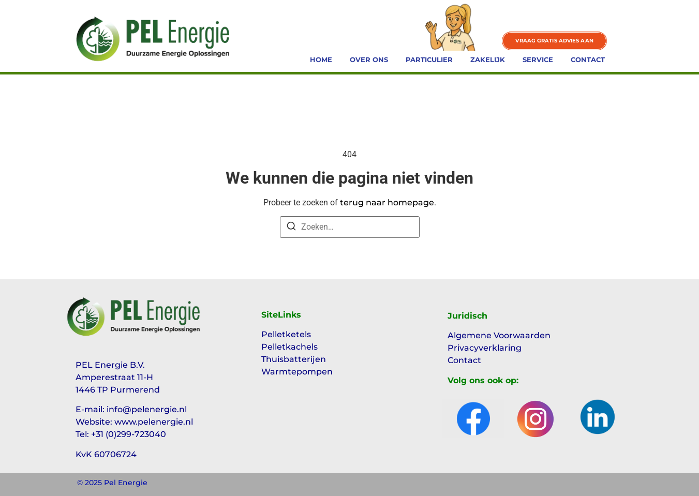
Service (538, 59)
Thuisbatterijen (293, 359)
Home (321, 59)
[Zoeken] (291, 228)
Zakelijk (487, 59)
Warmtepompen (297, 372)
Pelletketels (286, 334)
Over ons (369, 59)
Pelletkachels (289, 347)
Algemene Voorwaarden (499, 335)
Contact (588, 59)
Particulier (429, 59)
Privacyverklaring (485, 348)
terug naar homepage (387, 202)
